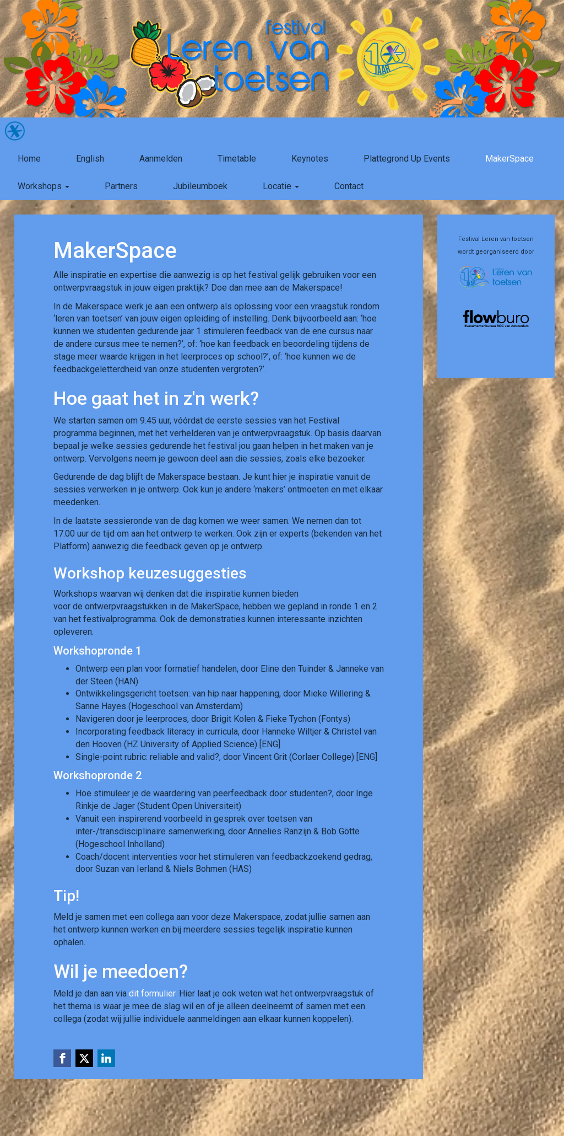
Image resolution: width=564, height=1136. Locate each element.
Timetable (237, 158)
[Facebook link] (62, 1058)
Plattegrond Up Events (407, 158)
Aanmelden (160, 158)
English (90, 158)
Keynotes (309, 158)
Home (29, 158)
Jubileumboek (200, 186)
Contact (349, 186)
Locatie (281, 186)
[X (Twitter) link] (84, 1058)
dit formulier (152, 993)
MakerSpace (509, 158)
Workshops (43, 186)
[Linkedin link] (106, 1058)
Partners (121, 186)
